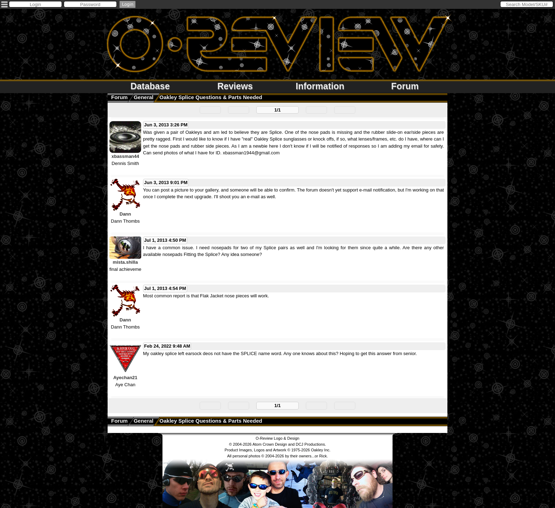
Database (150, 86)
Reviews (235, 86)
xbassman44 (125, 156)
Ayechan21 (125, 377)
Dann (125, 214)
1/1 (277, 110)
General (144, 97)
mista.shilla (125, 262)
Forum (405, 86)
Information (320, 86)
